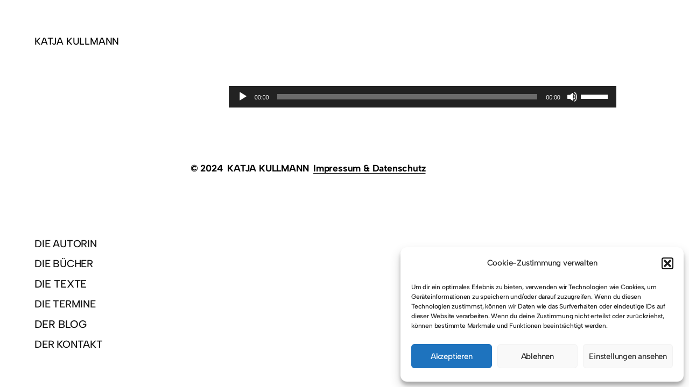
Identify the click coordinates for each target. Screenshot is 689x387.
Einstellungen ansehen (628, 356)
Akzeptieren (452, 356)
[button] (667, 263)
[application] (422, 97)
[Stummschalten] (572, 96)
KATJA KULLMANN (76, 41)
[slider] (407, 96)
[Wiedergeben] (242, 96)
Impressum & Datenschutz (369, 168)
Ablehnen (537, 356)
